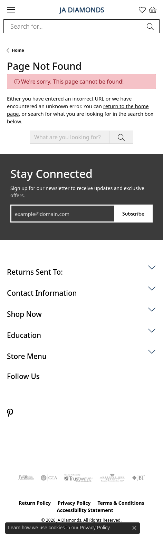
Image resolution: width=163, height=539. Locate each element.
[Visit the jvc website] (26, 478)
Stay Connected (51, 173)
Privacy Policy (74, 503)
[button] (142, 10)
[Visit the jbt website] (138, 478)
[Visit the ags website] (112, 478)
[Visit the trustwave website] (78, 478)
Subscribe (133, 213)
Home (18, 50)
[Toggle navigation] (11, 9)
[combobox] (73, 26)
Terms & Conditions (120, 503)
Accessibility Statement (85, 510)
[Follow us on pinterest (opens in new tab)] (10, 413)
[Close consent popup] (134, 528)
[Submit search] (151, 26)
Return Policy (35, 503)
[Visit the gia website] (49, 478)
